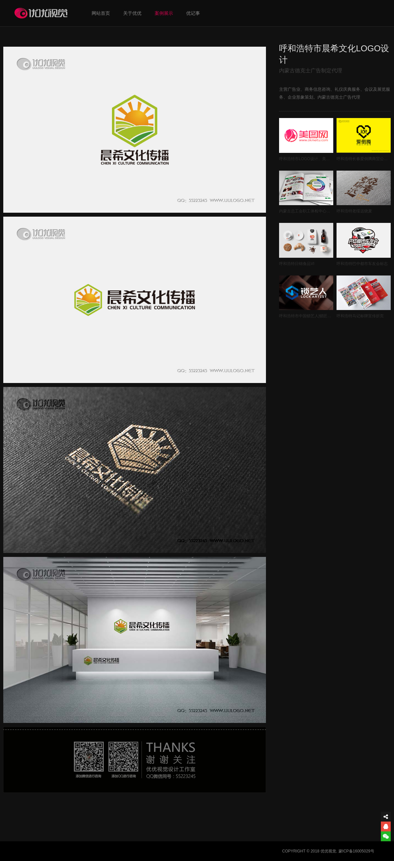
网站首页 (101, 13)
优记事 (193, 13)
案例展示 (164, 13)
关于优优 (132, 13)
